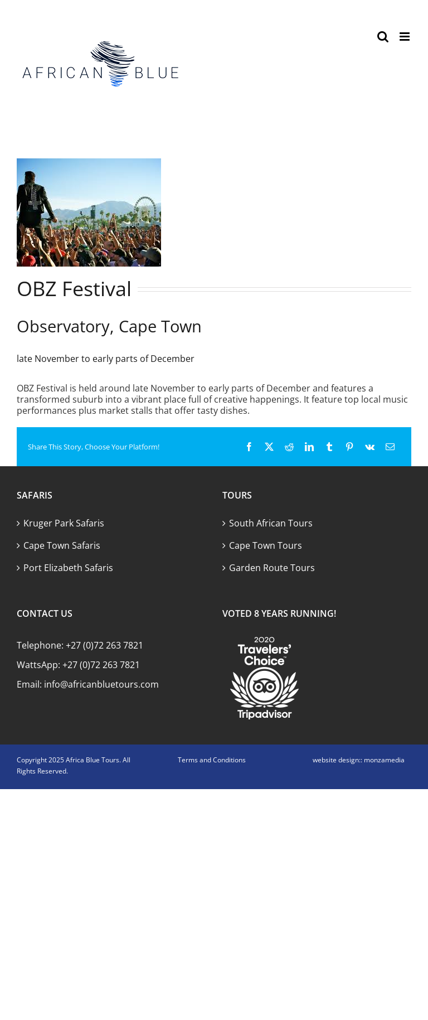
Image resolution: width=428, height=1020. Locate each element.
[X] (269, 446)
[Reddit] (289, 446)
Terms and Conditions (212, 760)
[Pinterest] (349, 446)
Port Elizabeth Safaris (68, 567)
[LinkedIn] (309, 446)
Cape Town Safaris (61, 545)
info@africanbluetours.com (101, 684)
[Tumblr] (329, 446)
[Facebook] (249, 446)
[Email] (390, 446)
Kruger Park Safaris (63, 523)
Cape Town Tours (265, 545)
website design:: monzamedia (359, 760)
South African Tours (271, 523)
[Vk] (369, 446)
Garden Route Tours (272, 567)
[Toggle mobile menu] (405, 36)
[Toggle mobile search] (382, 36)
